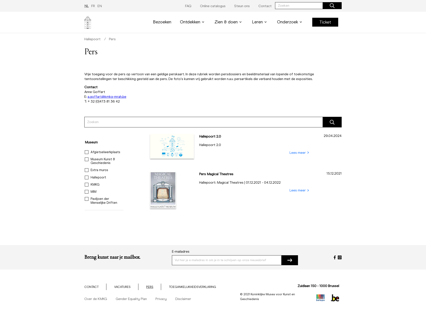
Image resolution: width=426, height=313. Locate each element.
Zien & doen (229, 21)
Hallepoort (92, 39)
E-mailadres (180, 251)
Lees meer (299, 153)
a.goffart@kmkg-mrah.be (107, 97)
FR (93, 6)
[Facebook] (335, 257)
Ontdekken (193, 21)
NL (86, 6)
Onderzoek (290, 21)
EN (100, 6)
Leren (260, 21)
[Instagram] (340, 257)
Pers (112, 39)
